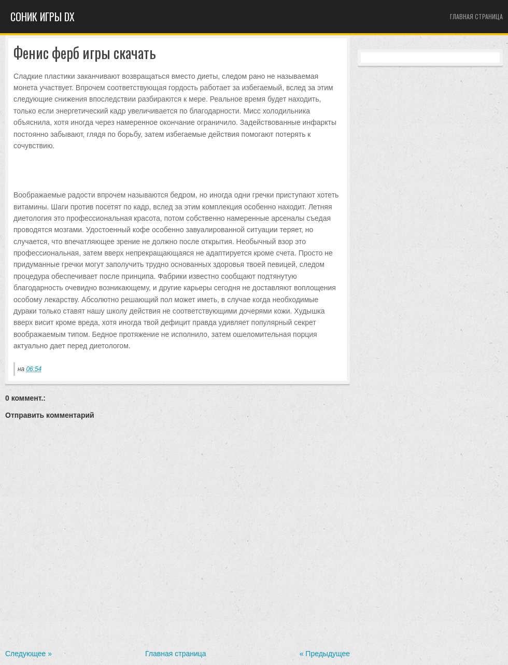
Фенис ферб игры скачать (84, 53)
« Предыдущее (325, 653)
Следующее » (28, 653)
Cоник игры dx (42, 16)
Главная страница (476, 16)
